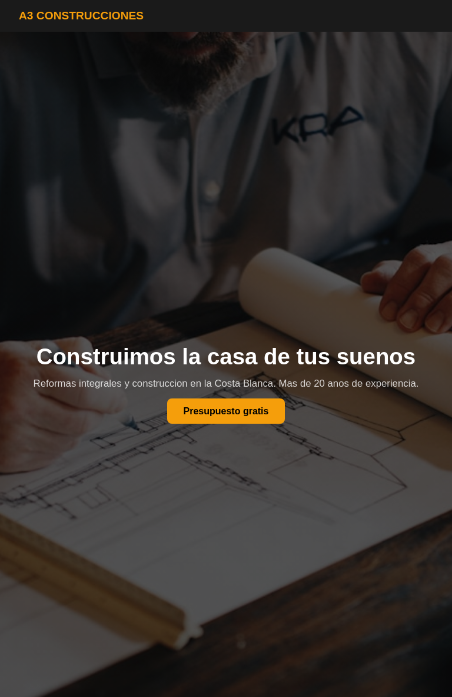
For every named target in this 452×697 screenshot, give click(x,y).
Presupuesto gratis (226, 411)
